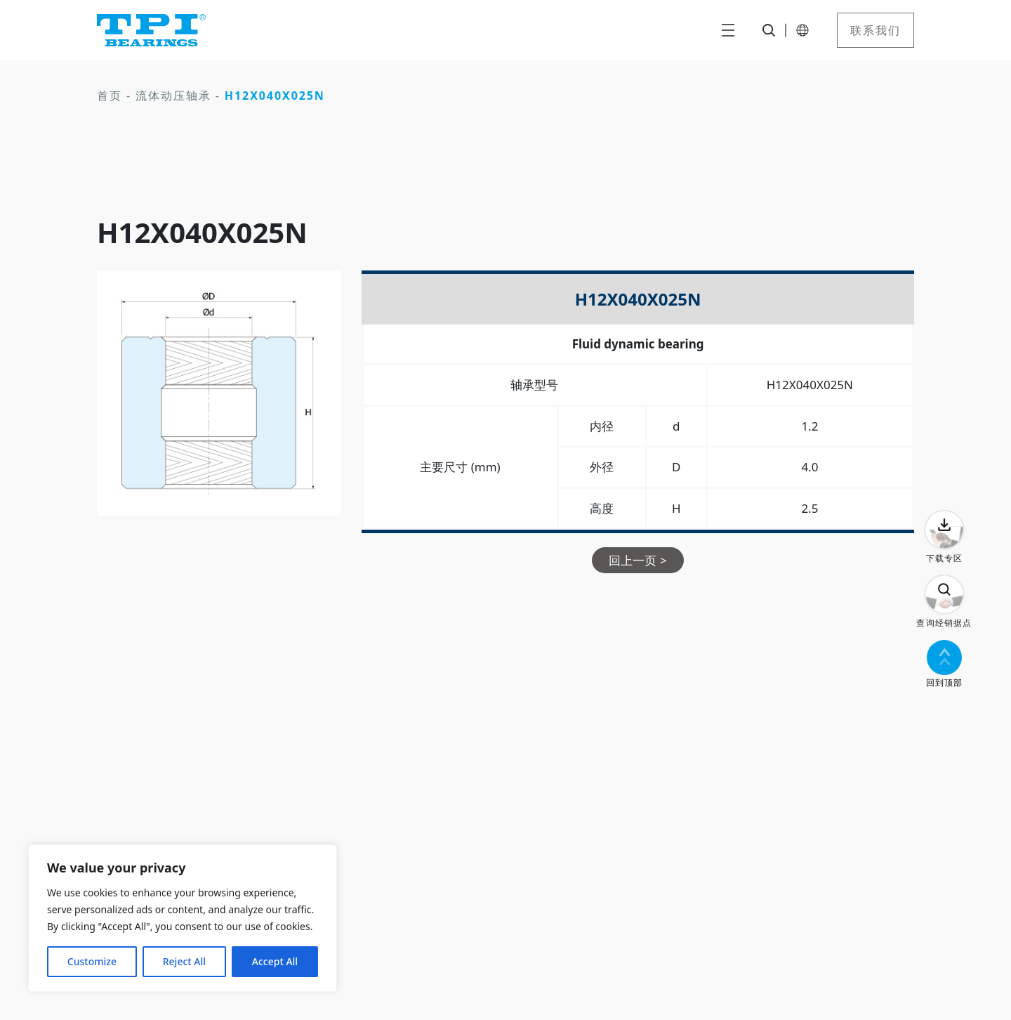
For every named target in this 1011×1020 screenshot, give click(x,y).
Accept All (275, 961)
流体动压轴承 (173, 95)
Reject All (184, 961)
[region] (182, 918)
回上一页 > (637, 560)
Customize (92, 961)
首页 (109, 95)
